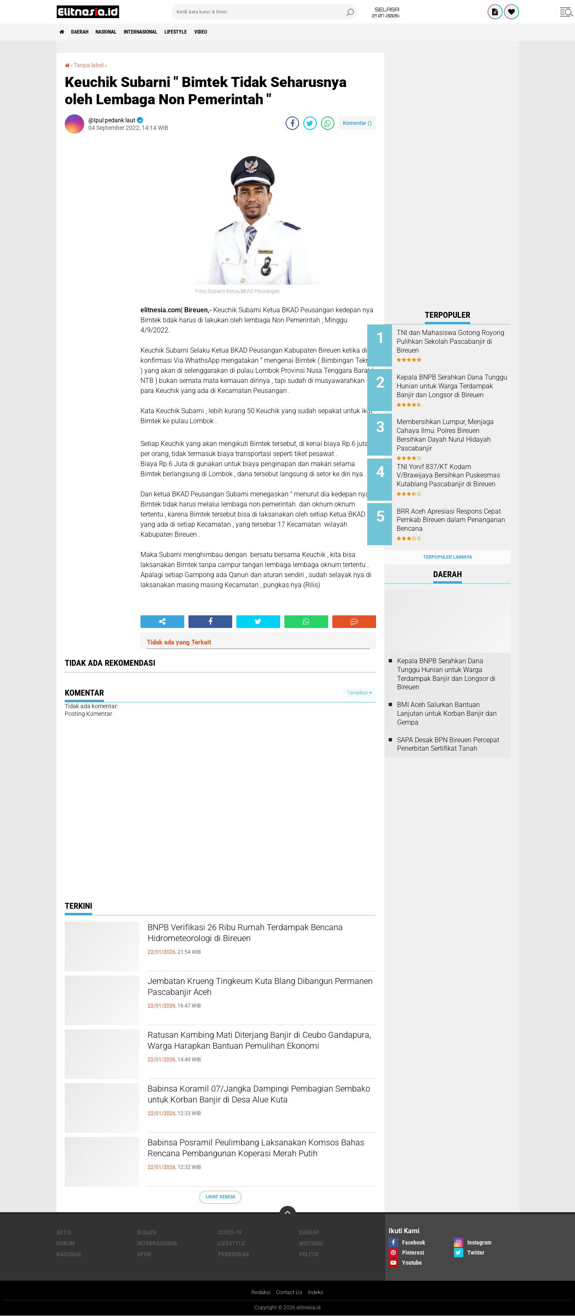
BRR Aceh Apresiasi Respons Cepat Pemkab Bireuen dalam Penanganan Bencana (458, 511)
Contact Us (289, 1292)
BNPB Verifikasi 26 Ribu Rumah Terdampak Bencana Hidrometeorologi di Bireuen (250, 935)
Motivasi (311, 1243)
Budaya (146, 1232)
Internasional (161, 32)
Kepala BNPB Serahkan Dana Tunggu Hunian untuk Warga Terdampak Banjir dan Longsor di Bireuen (457, 388)
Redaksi (259, 1292)
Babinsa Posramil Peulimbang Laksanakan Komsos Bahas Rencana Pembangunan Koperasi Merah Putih (249, 1157)
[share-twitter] (310, 122)
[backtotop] (287, 1213)
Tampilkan (359, 692)
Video (235, 32)
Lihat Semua (220, 1196)
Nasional (118, 32)
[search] (264, 11)
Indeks (317, 1292)
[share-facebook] (292, 122)
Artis (64, 1232)
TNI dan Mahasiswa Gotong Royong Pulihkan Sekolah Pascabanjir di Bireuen (455, 341)
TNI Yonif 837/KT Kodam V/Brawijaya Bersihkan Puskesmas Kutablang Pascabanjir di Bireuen (451, 473)
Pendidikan (233, 1253)
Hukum (65, 1243)
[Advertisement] (447, 179)
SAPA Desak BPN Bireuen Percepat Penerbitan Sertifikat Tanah (448, 731)
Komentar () (357, 122)
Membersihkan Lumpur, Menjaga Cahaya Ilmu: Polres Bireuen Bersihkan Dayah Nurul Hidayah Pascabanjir (457, 431)
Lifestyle (204, 32)
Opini (144, 1253)
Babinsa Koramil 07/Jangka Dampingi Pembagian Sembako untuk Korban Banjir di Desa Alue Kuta (252, 1103)
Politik (309, 1253)
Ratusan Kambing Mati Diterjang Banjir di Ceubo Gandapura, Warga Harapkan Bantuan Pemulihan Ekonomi (261, 1050)
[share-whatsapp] (327, 122)
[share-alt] (162, 621)
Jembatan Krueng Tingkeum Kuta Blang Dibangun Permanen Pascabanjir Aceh (241, 989)
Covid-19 (229, 1232)
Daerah (86, 32)
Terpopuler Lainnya (447, 543)
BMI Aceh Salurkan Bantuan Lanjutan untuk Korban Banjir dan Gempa (447, 700)
